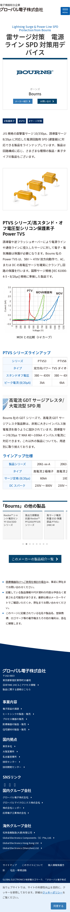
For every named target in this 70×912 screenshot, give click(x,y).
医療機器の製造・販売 (16, 724)
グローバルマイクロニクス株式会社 (23, 802)
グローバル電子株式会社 (17, 797)
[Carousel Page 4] (33, 544)
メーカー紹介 (23, 101)
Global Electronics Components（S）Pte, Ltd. (29, 837)
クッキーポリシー (53, 892)
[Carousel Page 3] (30, 544)
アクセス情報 (30, 685)
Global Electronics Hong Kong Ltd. (22, 843)
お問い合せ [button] (47, 101)
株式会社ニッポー (14, 807)
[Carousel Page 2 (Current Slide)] (26, 544)
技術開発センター (14, 767)
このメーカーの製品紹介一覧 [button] (35, 559)
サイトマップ (10, 865)
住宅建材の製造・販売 (16, 729)
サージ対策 (36, 121)
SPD (22, 121)
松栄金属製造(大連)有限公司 (19, 832)
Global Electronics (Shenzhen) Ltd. (23, 848)
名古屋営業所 (12, 756)
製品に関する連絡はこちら (17, 689)
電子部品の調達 (12, 708)
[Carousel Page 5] (37, 544)
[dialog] (35, 897)
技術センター (12, 761)
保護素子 (10, 121)
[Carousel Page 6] (40, 544)
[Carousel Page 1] (23, 544)
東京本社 (9, 746)
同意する (58, 906)
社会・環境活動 (18, 870)
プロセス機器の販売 (15, 719)
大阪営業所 (10, 751)
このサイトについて (32, 865)
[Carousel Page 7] (43, 544)
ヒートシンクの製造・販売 (19, 714)
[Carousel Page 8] (47, 544)
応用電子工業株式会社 (16, 813)
